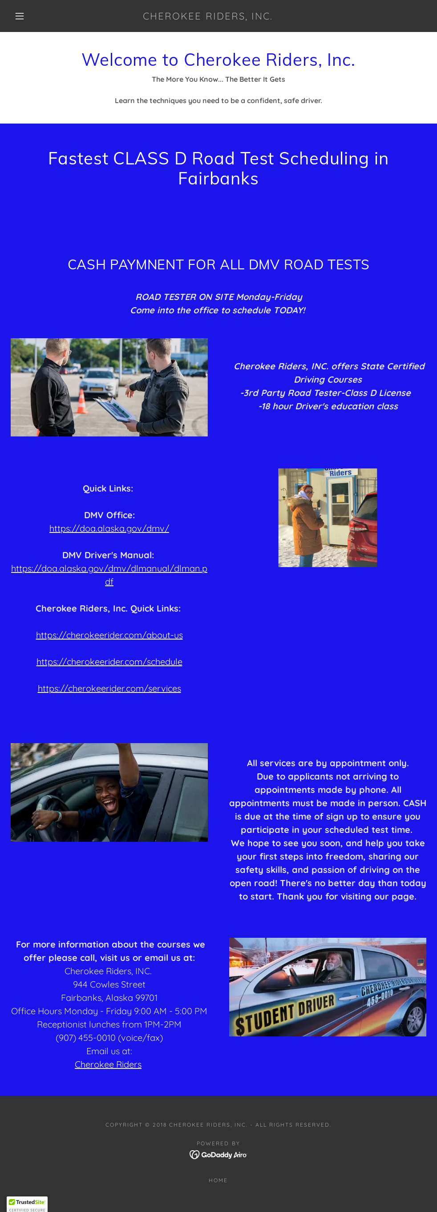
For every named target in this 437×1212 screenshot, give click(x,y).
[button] (21, 16)
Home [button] (218, 1180)
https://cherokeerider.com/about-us (109, 634)
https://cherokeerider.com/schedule (109, 661)
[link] (207, 16)
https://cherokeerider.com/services (109, 688)
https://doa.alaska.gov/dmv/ (109, 528)
